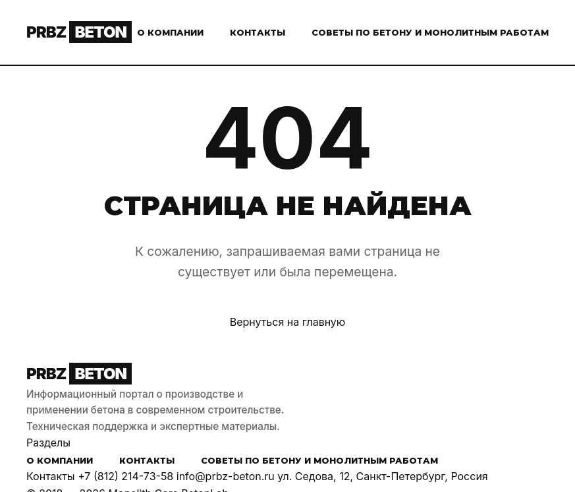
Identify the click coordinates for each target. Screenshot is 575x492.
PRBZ (79, 32)
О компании (170, 33)
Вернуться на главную (288, 321)
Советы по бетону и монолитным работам (430, 33)
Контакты (257, 33)
